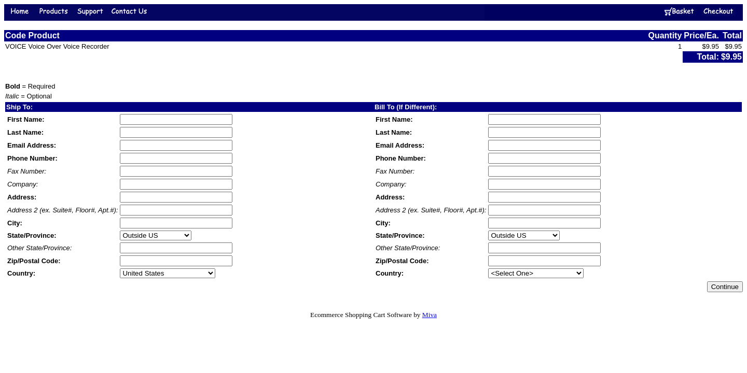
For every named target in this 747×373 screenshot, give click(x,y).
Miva (429, 315)
